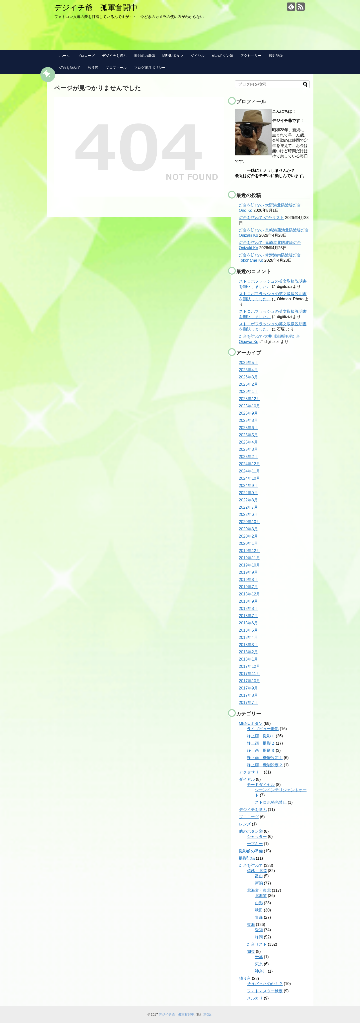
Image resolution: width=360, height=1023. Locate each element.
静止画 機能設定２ (265, 765)
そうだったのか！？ (265, 984)
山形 (259, 903)
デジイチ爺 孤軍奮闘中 (96, 7)
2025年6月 (248, 428)
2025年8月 (248, 420)
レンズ (245, 824)
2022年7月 (248, 507)
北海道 (261, 896)
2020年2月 (248, 536)
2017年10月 (249, 681)
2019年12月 (249, 551)
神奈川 (261, 971)
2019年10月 (249, 565)
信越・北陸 (257, 871)
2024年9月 (248, 485)
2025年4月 (248, 442)
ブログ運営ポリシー (149, 68)
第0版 (207, 1014)
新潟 (259, 883)
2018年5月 (248, 630)
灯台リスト (257, 944)
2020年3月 (248, 529)
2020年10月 (249, 522)
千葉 (259, 957)
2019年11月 (249, 558)
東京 (259, 964)
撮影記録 (276, 56)
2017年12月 (249, 666)
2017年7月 (248, 702)
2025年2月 (248, 457)
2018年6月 (248, 623)
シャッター (257, 836)
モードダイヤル (261, 785)
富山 (259, 876)
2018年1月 (248, 659)
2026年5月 (248, 362)
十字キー (255, 844)
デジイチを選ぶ (114, 56)
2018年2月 (248, 652)
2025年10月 (249, 406)
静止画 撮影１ (261, 736)
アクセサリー (250, 56)
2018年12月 (249, 594)
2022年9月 (248, 493)
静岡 (259, 937)
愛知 (259, 930)
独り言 (93, 68)
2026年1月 (248, 391)
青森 (259, 917)
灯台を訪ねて (69, 68)
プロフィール (116, 68)
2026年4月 (248, 370)
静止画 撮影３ (261, 750)
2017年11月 (249, 674)
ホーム (64, 56)
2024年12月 (249, 464)
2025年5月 (248, 435)
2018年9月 (248, 601)
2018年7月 (248, 616)
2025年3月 (248, 449)
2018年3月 (248, 645)
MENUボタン (172, 56)
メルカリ (255, 998)
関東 (251, 951)
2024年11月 (249, 471)
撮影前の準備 (144, 56)
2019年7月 (248, 587)
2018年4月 (248, 637)
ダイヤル (198, 56)
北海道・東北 (259, 890)
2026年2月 (248, 384)
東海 (251, 924)
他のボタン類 (222, 56)
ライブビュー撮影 (263, 729)
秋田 (259, 910)
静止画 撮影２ (261, 743)
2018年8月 (248, 608)
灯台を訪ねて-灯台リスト (261, 218)
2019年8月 (248, 579)
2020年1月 (248, 543)
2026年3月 (248, 377)
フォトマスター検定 (265, 991)
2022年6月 (248, 514)
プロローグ (86, 56)
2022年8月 (248, 500)
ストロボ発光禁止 (271, 802)
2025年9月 (248, 413)
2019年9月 (248, 572)
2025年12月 (249, 399)
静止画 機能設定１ (265, 758)
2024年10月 (249, 478)
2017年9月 (248, 688)
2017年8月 (248, 695)
